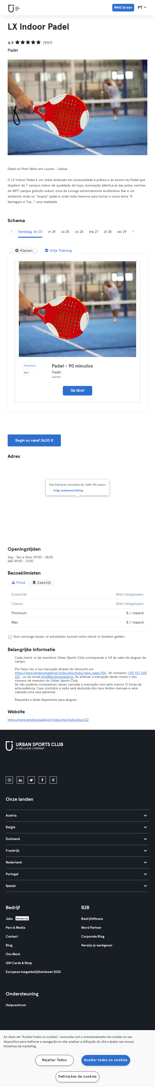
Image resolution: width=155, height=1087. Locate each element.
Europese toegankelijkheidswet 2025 (33, 972)
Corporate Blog (92, 936)
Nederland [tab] (76, 862)
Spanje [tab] (76, 886)
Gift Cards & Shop (19, 963)
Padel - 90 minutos (72, 366)
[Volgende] (133, 231)
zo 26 (79, 232)
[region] (77, 1058)
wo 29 (121, 232)
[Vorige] (11, 231)
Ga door (77, 391)
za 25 (65, 232)
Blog (9, 945)
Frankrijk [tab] (76, 851)
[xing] (53, 780)
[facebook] (42, 780)
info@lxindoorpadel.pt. (57, 677)
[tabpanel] (77, 608)
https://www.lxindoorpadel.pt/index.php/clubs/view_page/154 (60, 673)
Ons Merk (13, 954)
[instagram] (9, 780)
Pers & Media (15, 927)
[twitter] (31, 780)
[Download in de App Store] (22, 764)
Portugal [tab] (76, 874)
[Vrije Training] (58, 250)
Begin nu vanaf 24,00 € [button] (34, 440)
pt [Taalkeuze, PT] (142, 7)
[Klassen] (24, 250)
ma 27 (93, 232)
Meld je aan (123, 7)
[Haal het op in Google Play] (57, 764)
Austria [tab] (76, 815)
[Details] (77, 309)
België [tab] (76, 827)
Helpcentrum (16, 1005)
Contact (12, 936)
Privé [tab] (18, 583)
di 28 (108, 232)
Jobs (9, 919)
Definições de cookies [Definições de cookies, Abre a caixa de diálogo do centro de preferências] (77, 1076)
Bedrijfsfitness (92, 919)
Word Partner (91, 927)
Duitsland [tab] (76, 839)
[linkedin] (20, 780)
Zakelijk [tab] (41, 583)
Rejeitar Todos (54, 1060)
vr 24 (51, 232)
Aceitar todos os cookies (105, 1060)
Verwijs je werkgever (96, 945)
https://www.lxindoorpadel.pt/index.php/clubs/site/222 (48, 720)
